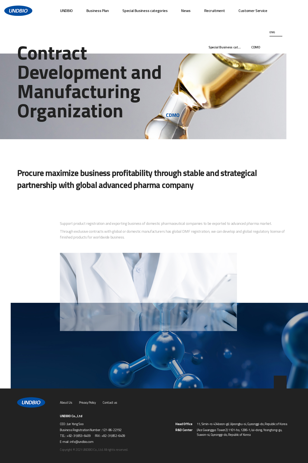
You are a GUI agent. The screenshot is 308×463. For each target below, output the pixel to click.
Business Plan (97, 10)
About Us (66, 402)
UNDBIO (66, 10)
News (186, 10)
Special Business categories (144, 10)
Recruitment (214, 10)
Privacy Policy (87, 402)
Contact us (110, 402)
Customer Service (252, 10)
